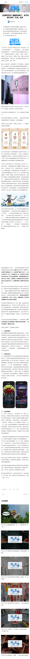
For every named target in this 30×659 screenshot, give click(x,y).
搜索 (21, 2)
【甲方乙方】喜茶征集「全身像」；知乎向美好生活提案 (14, 655)
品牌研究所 (4, 489)
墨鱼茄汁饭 (12, 21)
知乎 (10, 489)
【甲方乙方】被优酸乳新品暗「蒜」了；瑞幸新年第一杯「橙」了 (14, 525)
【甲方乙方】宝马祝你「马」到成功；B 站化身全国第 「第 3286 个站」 (14, 630)
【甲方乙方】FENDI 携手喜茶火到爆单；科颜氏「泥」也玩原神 (14, 578)
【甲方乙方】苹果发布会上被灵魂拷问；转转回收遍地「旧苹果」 (15, 552)
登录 (27, 2)
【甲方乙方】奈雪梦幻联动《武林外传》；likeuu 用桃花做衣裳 (15, 604)
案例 (17, 489)
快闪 (14, 489)
